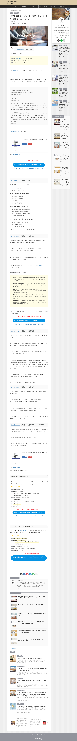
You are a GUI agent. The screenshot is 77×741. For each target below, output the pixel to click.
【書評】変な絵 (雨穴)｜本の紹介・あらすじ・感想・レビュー (30, 657)
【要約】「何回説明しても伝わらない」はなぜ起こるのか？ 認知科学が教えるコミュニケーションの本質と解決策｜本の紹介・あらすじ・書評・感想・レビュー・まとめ (31, 693)
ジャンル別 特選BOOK (43, 6)
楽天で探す (33, 143)
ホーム (14, 6)
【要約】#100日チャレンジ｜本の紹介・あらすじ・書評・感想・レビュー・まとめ (64, 85)
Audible (33, 6)
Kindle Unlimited (23, 531)
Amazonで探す (26, 143)
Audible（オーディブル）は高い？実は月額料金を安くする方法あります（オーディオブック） (64, 132)
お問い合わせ (62, 6)
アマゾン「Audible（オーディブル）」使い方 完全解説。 (30, 603)
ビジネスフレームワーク (53, 6)
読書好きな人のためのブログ (38, 735)
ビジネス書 (15, 647)
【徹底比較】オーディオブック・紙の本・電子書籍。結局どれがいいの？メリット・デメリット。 (64, 143)
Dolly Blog (10, 3)
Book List (24, 6)
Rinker (25, 456)
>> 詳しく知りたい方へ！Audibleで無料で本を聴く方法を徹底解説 (28, 168)
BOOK (12, 647)
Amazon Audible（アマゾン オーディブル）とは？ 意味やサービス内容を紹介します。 (64, 164)
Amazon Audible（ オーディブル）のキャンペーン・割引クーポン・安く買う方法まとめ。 (64, 153)
